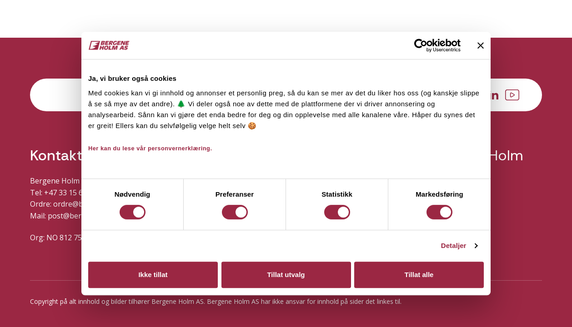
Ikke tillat (152, 274)
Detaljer (454, 245)
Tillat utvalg (286, 274)
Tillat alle (419, 274)
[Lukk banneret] (480, 45)
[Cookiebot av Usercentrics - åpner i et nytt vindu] (421, 45)
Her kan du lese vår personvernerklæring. (150, 148)
